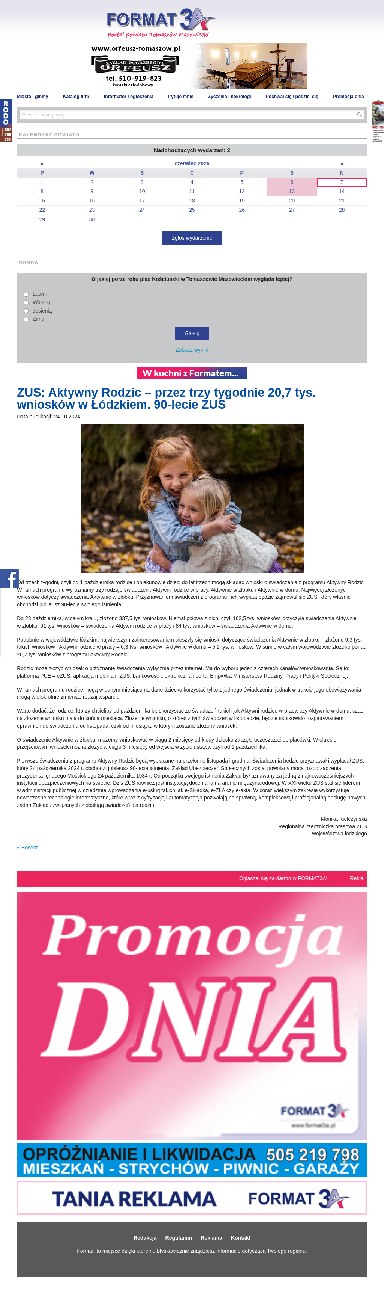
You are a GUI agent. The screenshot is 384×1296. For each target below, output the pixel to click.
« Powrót (27, 847)
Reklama (211, 1238)
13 (292, 191)
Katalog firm (76, 96)
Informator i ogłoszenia (128, 96)
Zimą (38, 319)
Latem (40, 294)
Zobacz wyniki (192, 350)
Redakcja (145, 1238)
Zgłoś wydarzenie (192, 238)
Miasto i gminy (32, 96)
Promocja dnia (348, 96)
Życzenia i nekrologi (229, 96)
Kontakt (240, 1238)
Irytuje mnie (180, 96)
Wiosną (41, 302)
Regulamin (178, 1238)
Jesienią (42, 311)
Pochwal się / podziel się (292, 96)
